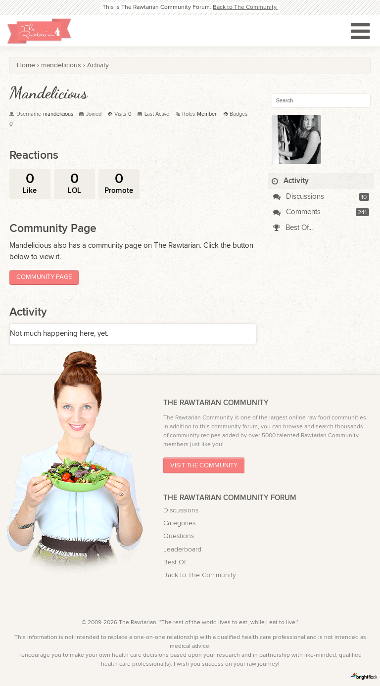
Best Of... (293, 228)
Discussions (298, 196)
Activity (290, 180)
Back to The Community (199, 575)
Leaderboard (182, 549)
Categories (179, 523)
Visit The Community (204, 465)
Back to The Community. (245, 6)
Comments (297, 212)
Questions (178, 536)
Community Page (44, 277)
